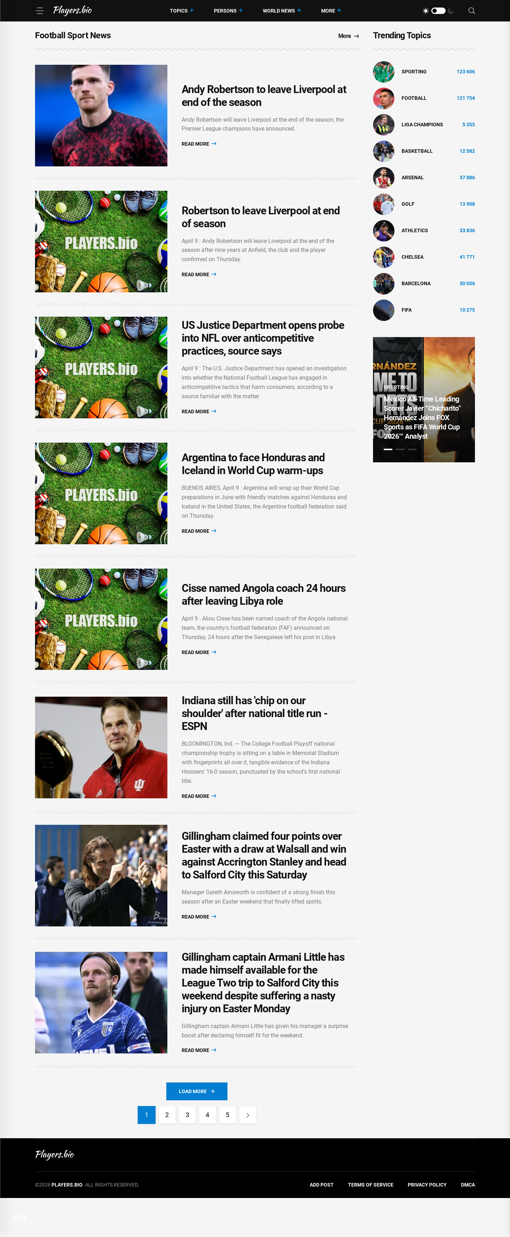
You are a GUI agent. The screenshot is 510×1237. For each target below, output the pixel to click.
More (328, 11)
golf (408, 204)
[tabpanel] (424, 399)
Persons (225, 11)
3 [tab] (412, 449)
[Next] (250, 1154)
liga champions (422, 124)
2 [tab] (400, 449)
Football (414, 98)
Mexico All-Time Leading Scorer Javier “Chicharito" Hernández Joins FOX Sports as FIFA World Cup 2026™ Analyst (422, 417)
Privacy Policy (427, 1224)
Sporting (414, 71)
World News (279, 11)
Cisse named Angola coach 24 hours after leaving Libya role (263, 620)
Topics (179, 11)
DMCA (468, 1224)
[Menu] (39, 10)
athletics (415, 230)
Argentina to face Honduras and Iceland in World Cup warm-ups (253, 484)
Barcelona (416, 283)
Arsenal (413, 177)
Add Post (322, 1224)
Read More (199, 146)
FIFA (407, 310)
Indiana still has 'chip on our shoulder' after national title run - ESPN (255, 743)
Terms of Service (370, 1224)
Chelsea (412, 257)
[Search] (472, 11)
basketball (417, 151)
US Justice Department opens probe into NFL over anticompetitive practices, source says (263, 352)
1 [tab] (388, 449)
